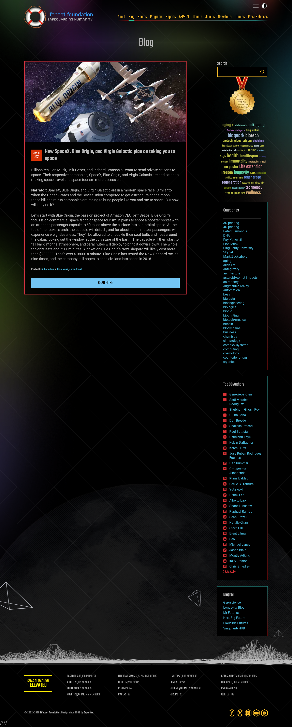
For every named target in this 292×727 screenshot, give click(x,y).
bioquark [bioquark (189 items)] (236, 136)
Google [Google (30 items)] (223, 156)
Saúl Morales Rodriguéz (238, 402)
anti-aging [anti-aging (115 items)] (256, 125)
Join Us (210, 16)
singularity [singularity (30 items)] (259, 183)
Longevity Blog (234, 607)
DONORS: (174, 682)
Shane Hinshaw (240, 506)
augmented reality (236, 286)
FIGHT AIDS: (73, 688)
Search (262, 72)
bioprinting (231, 315)
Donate (197, 16)
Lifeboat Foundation (50, 712)
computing (231, 349)
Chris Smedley (239, 566)
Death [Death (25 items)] (262, 146)
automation (231, 290)
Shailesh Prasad (241, 426)
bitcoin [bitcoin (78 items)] (247, 141)
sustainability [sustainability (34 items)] (238, 188)
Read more (105, 282)
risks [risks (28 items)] (252, 183)
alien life (229, 265)
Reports (171, 16)
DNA (226, 235)
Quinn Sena (237, 415)
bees (226, 294)
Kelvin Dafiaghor (241, 442)
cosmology (231, 353)
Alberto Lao (48, 269)
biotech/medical (235, 320)
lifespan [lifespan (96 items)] (227, 172)
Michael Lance (239, 544)
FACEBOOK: (73, 676)
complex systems (235, 345)
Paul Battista (238, 432)
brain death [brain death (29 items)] (227, 146)
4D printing (231, 227)
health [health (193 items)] (233, 156)
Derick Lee (236, 495)
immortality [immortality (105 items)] (238, 161)
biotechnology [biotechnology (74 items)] (232, 141)
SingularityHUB (234, 628)
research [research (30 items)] (246, 183)
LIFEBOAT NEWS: (127, 676)
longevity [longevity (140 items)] (241, 172)
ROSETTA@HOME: (76, 694)
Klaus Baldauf (239, 478)
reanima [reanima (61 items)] (238, 178)
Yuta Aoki (236, 489)
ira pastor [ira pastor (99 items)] (231, 167)
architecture (231, 273)
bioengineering (233, 303)
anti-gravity (231, 269)
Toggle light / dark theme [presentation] (264, 6)
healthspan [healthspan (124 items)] (249, 156)
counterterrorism (235, 357)
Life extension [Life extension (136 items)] (250, 166)
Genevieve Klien (240, 394)
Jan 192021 (36, 155)
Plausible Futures (235, 623)
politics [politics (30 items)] (228, 178)
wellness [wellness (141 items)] (253, 193)
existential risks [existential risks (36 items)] (229, 150)
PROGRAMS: (227, 688)
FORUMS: (174, 694)
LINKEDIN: (175, 676)
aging (227, 261)
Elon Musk (62, 269)
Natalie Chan (238, 522)
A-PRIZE (184, 16)
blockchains (231, 328)
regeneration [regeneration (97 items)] (231, 182)
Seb (232, 539)
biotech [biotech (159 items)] (252, 135)
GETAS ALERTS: (229, 676)
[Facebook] (232, 712)
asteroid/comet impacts (240, 278)
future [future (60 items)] (252, 150)
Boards (142, 16)
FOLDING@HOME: (179, 688)
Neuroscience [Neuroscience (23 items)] (261, 173)
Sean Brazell (238, 517)
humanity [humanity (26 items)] (262, 157)
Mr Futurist (231, 613)
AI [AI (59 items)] (233, 126)
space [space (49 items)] (227, 187)
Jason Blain (237, 550)
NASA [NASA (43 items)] (253, 173)
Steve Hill (236, 528)
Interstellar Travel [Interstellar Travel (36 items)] (257, 162)
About (121, 16)
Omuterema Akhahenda (237, 471)
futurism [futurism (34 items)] (260, 150)
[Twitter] (240, 712)
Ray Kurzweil (232, 240)
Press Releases (258, 16)
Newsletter (225, 16)
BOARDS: (226, 682)
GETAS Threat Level (38, 684)
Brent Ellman (238, 533)
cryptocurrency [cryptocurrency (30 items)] (246, 146)
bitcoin (228, 324)
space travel (75, 269)
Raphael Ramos (240, 511)
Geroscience (232, 602)
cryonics (229, 362)
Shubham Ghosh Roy (244, 409)
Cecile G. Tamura (241, 484)
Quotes (240, 16)
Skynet (228, 252)
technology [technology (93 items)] (254, 187)
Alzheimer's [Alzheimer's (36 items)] (241, 125)
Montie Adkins (239, 555)
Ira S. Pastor (238, 561)
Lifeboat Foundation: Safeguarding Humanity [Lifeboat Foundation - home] (58, 17)
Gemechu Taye (240, 437)
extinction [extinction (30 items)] (242, 150)
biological (230, 307)
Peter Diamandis (235, 231)
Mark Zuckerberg (235, 256)
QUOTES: (225, 694)
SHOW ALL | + (229, 571)
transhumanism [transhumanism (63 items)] (235, 193)
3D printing (231, 223)
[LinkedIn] (248, 712)
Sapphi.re (88, 712)
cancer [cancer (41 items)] (236, 146)
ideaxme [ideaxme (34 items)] (224, 162)
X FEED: (71, 682)
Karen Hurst (237, 448)
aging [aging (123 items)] (226, 125)
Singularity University (238, 248)
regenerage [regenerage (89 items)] (252, 177)
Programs (156, 16)
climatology (231, 341)
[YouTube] (256, 712)
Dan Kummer (238, 463)
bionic (227, 311)
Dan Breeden (238, 420)
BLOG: (122, 682)
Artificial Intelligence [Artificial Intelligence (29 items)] (236, 130)
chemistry (230, 336)
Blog (131, 16)
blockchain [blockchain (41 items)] (258, 141)
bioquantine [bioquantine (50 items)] (252, 130)
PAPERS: (123, 694)
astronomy (231, 282)
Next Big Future (234, 618)
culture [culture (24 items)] (256, 146)
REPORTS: (124, 688)
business (229, 332)
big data (229, 299)
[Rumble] (264, 712)
